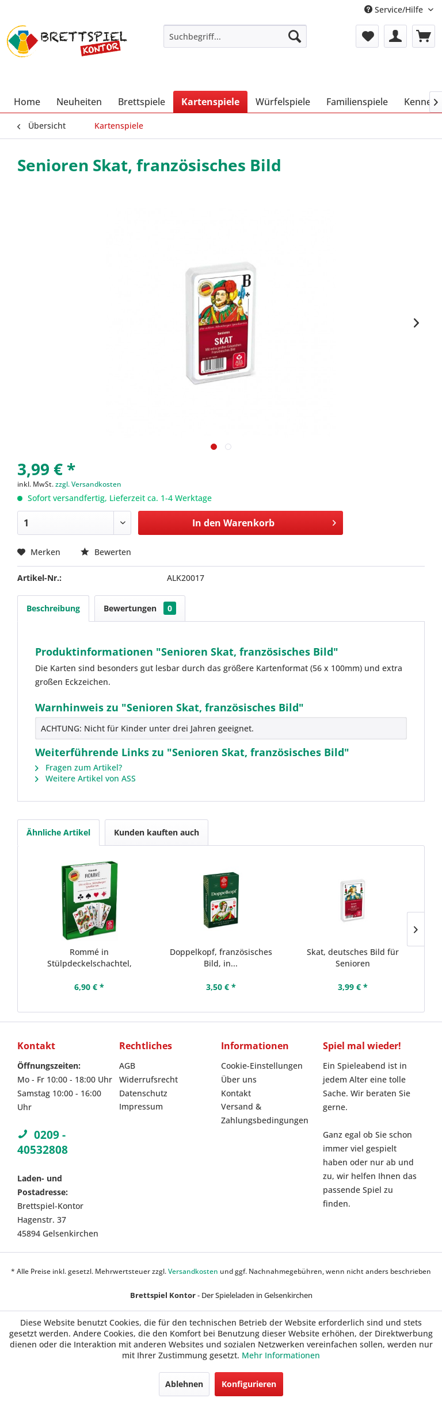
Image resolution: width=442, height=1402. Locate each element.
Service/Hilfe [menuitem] (394, 9)
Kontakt (236, 1093)
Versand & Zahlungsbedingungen (264, 1113)
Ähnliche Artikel (58, 832)
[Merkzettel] (367, 36)
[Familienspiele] (357, 102)
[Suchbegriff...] (235, 36)
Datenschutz (143, 1093)
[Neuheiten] (79, 102)
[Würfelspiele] (282, 102)
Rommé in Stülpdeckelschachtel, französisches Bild (89, 957)
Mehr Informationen (281, 1355)
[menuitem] (235, 36)
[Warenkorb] (423, 36)
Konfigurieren (249, 1383)
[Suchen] (295, 36)
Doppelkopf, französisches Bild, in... (221, 957)
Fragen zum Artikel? (78, 767)
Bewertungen (140, 608)
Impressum (141, 1106)
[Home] (27, 102)
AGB (127, 1065)
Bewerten (106, 551)
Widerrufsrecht (148, 1079)
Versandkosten (193, 1271)
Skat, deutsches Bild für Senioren (353, 957)
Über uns (239, 1079)
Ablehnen (184, 1383)
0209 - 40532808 (42, 1142)
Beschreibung (53, 608)
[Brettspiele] (141, 102)
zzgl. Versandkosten (88, 484)
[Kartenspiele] (210, 102)
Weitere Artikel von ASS (85, 778)
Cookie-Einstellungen (262, 1065)
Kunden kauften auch (156, 832)
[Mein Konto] (395, 36)
